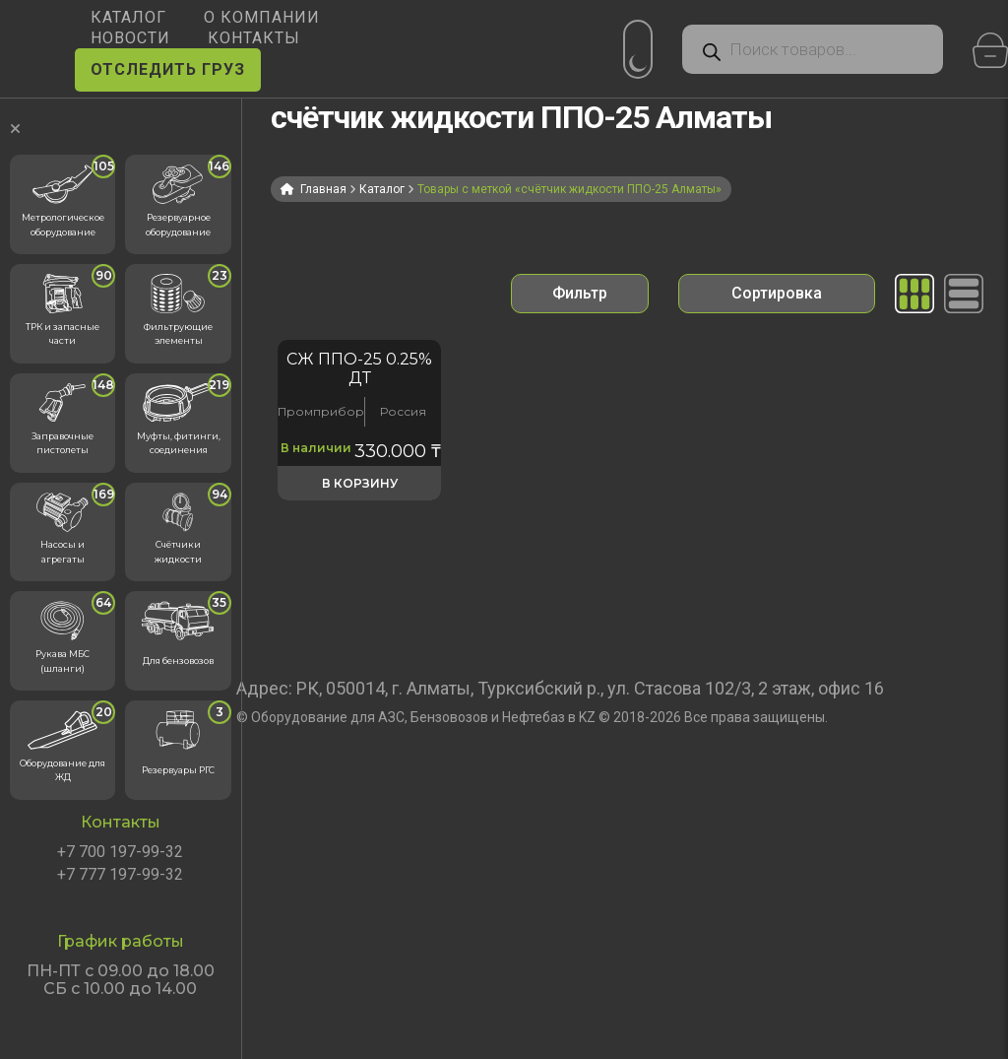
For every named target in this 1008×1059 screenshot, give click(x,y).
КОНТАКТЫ (254, 38)
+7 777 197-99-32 (120, 875)
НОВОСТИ (130, 38)
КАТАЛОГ (128, 17)
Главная (323, 189)
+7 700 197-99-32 (120, 852)
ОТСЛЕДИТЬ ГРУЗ (168, 69)
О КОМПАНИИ (262, 17)
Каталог (382, 189)
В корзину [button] (360, 483)
